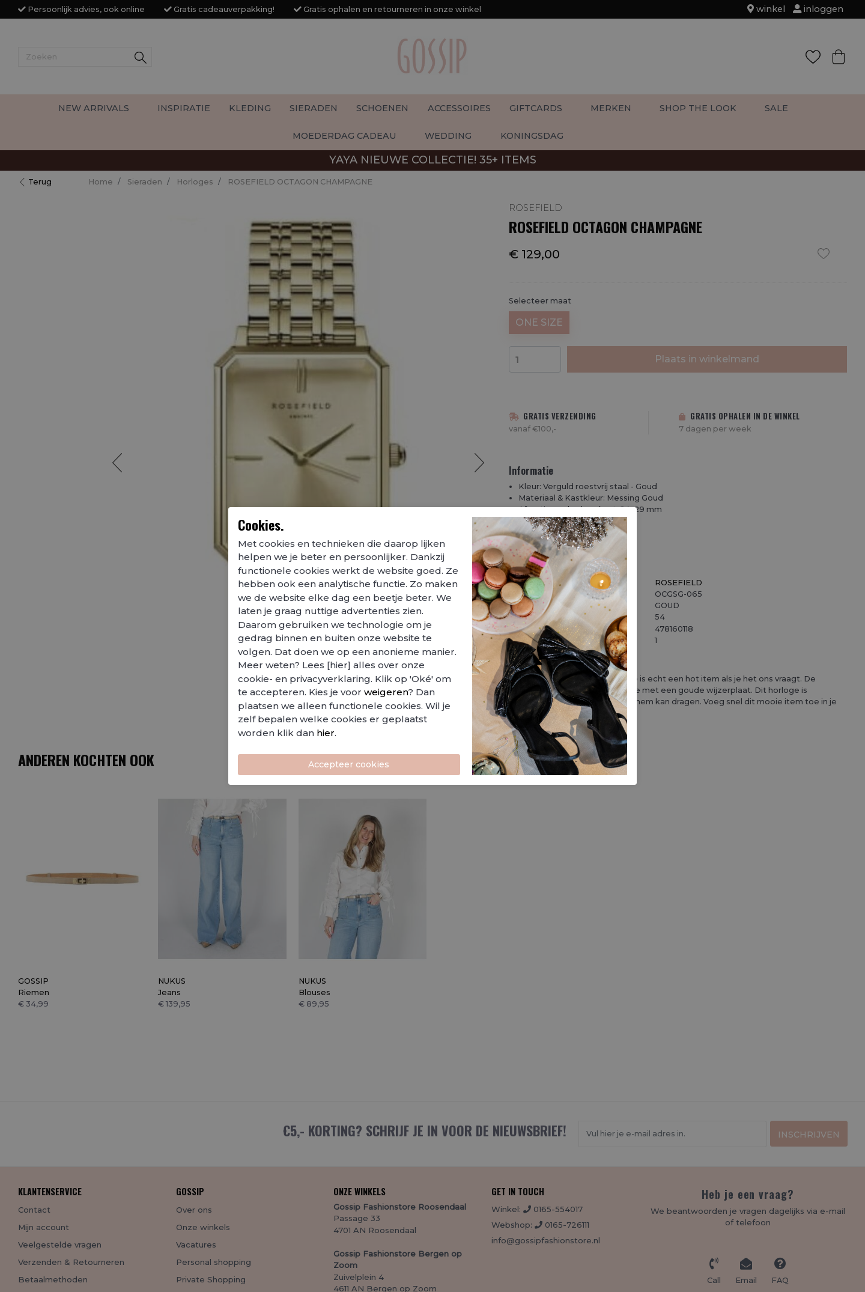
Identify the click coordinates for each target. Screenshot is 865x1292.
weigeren (386, 692)
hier (326, 733)
